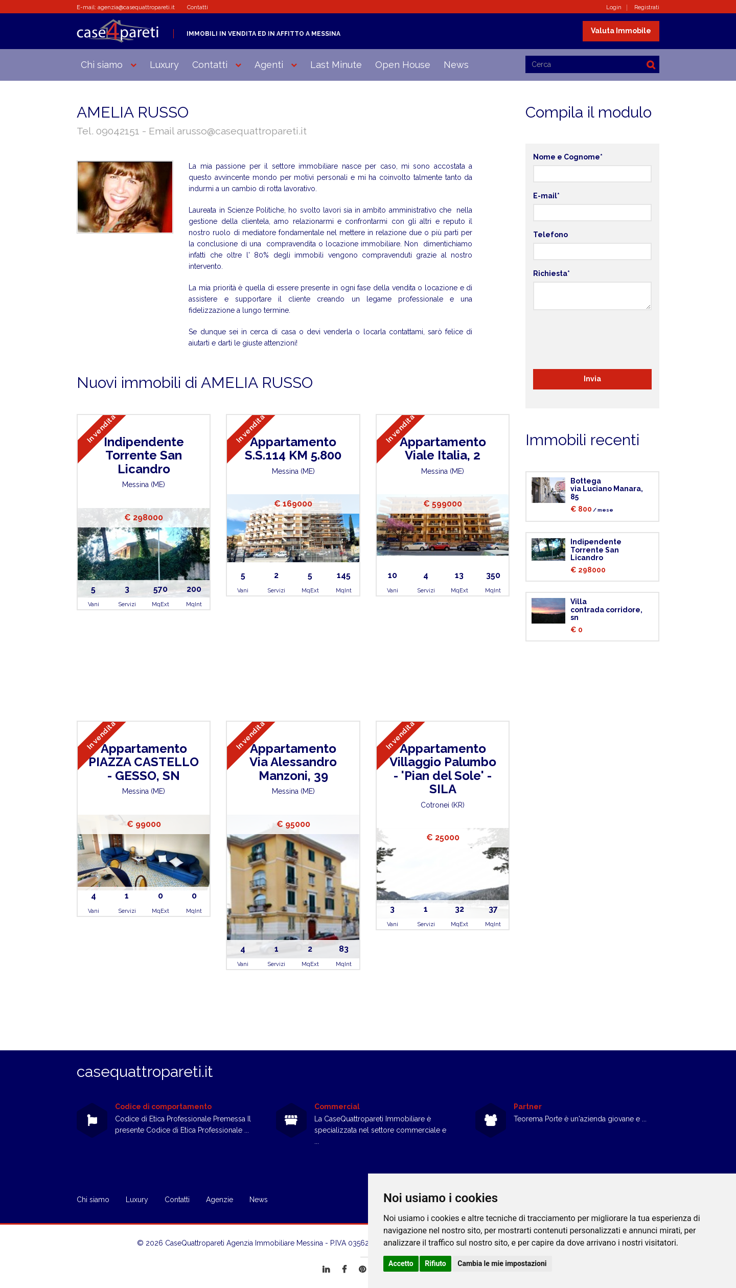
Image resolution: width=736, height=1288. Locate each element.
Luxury (164, 64)
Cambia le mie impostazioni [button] (501, 1263)
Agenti (269, 64)
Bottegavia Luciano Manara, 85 (606, 489)
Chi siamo (102, 64)
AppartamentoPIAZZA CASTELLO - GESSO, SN (143, 762)
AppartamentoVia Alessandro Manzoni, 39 (293, 762)
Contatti (197, 7)
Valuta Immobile (621, 31)
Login (614, 8)
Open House (402, 64)
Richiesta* (551, 273)
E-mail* (546, 196)
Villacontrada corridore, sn (606, 609)
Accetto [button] (400, 1263)
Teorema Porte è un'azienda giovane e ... (580, 1119)
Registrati (646, 8)
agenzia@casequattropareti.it (136, 7)
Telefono (550, 235)
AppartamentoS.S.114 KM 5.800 (293, 448)
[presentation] (610, 338)
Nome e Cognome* (568, 157)
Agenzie (219, 1199)
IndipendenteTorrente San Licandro (144, 455)
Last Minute (336, 64)
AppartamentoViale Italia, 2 (443, 448)
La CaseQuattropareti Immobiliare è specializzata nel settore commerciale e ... (380, 1130)
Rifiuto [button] (435, 1263)
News (456, 64)
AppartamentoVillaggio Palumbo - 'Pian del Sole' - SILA (442, 768)
